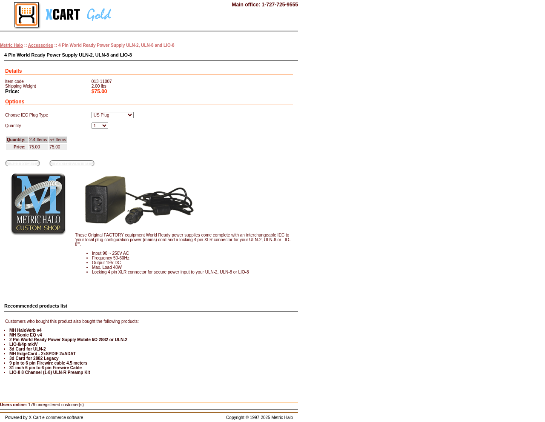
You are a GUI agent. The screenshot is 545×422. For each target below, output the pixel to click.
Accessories (40, 45)
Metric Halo (11, 45)
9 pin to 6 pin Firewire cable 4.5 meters (48, 363)
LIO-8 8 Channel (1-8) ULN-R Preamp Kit (49, 372)
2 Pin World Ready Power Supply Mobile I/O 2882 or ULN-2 (68, 339)
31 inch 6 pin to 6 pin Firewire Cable (45, 367)
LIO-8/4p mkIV (23, 344)
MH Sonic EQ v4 (25, 335)
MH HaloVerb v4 (25, 330)
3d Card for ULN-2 (27, 349)
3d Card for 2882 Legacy (34, 358)
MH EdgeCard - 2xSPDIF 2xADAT (42, 353)
